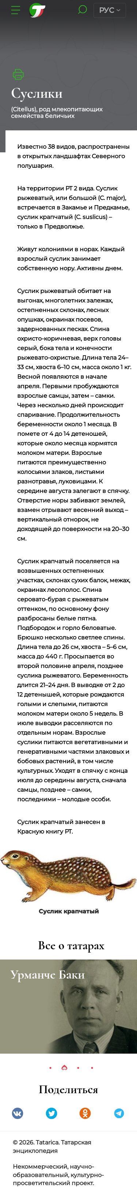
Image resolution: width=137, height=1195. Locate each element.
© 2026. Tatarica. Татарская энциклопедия (52, 1146)
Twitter (51, 1113)
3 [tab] (78, 1068)
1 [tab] (50, 1068)
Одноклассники (85, 1113)
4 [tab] (92, 1068)
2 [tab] (64, 1068)
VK (17, 1113)
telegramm (119, 1113)
